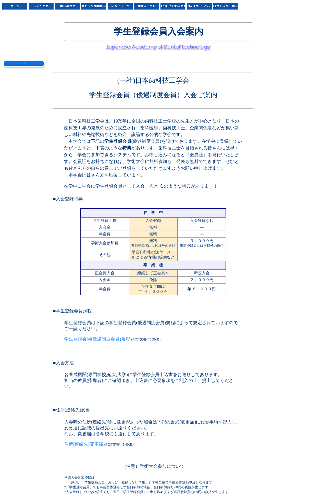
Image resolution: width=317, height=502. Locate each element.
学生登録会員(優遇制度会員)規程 (97, 339)
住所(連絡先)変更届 (83, 444)
